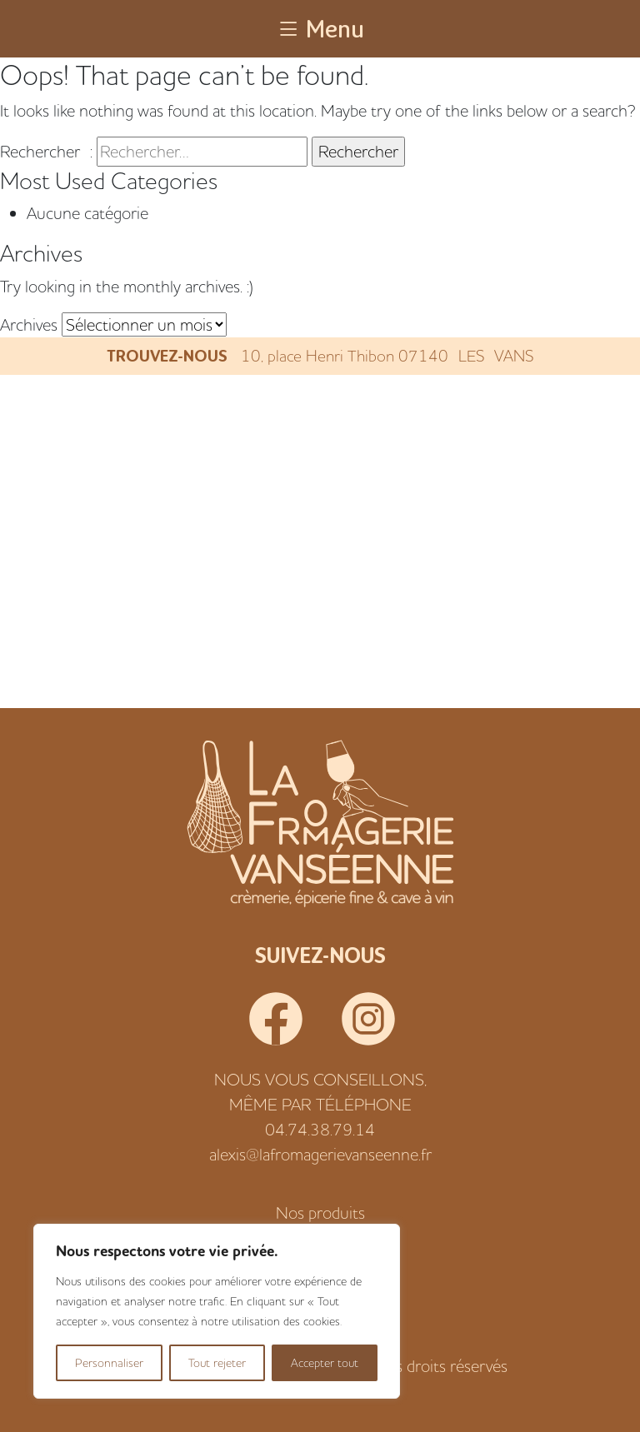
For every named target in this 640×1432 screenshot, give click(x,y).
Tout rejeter (217, 1362)
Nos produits (320, 1212)
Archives (29, 324)
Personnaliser (109, 1362)
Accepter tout (324, 1362)
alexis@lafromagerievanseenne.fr (320, 1154)
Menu (320, 28)
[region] (216, 1311)
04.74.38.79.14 (320, 1129)
